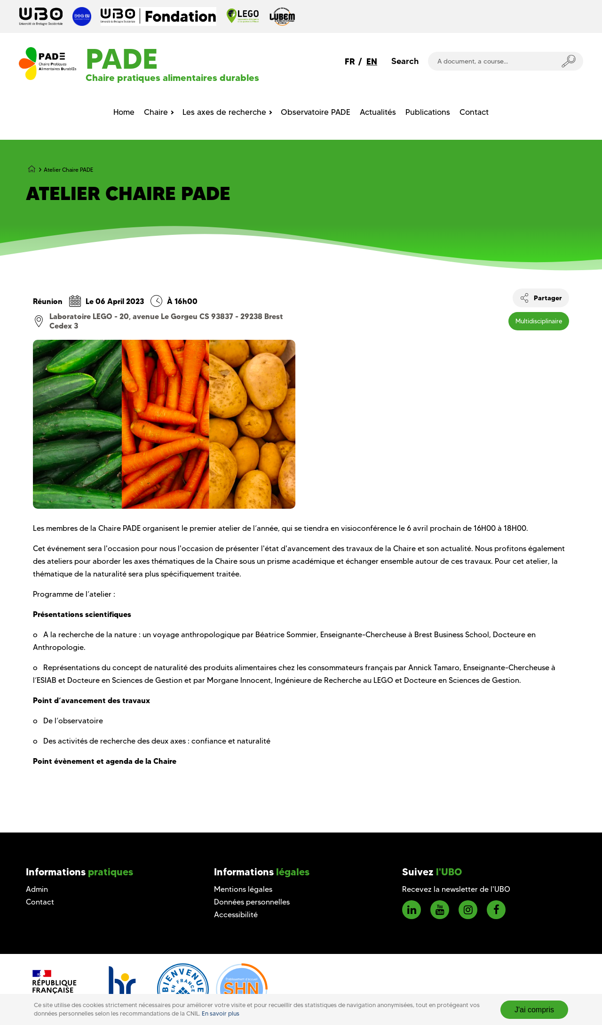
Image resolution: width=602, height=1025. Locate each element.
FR (350, 61)
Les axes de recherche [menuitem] (224, 112)
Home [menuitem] (124, 112)
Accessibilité (236, 914)
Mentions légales (243, 889)
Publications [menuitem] (427, 112)
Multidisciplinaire (538, 321)
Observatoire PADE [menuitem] (315, 112)
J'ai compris (534, 1010)
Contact (40, 901)
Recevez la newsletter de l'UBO (456, 889)
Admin (37, 889)
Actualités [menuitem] (378, 112)
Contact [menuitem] (474, 112)
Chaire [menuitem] (156, 112)
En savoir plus (220, 1013)
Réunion (48, 301)
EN (371, 61)
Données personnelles (252, 901)
